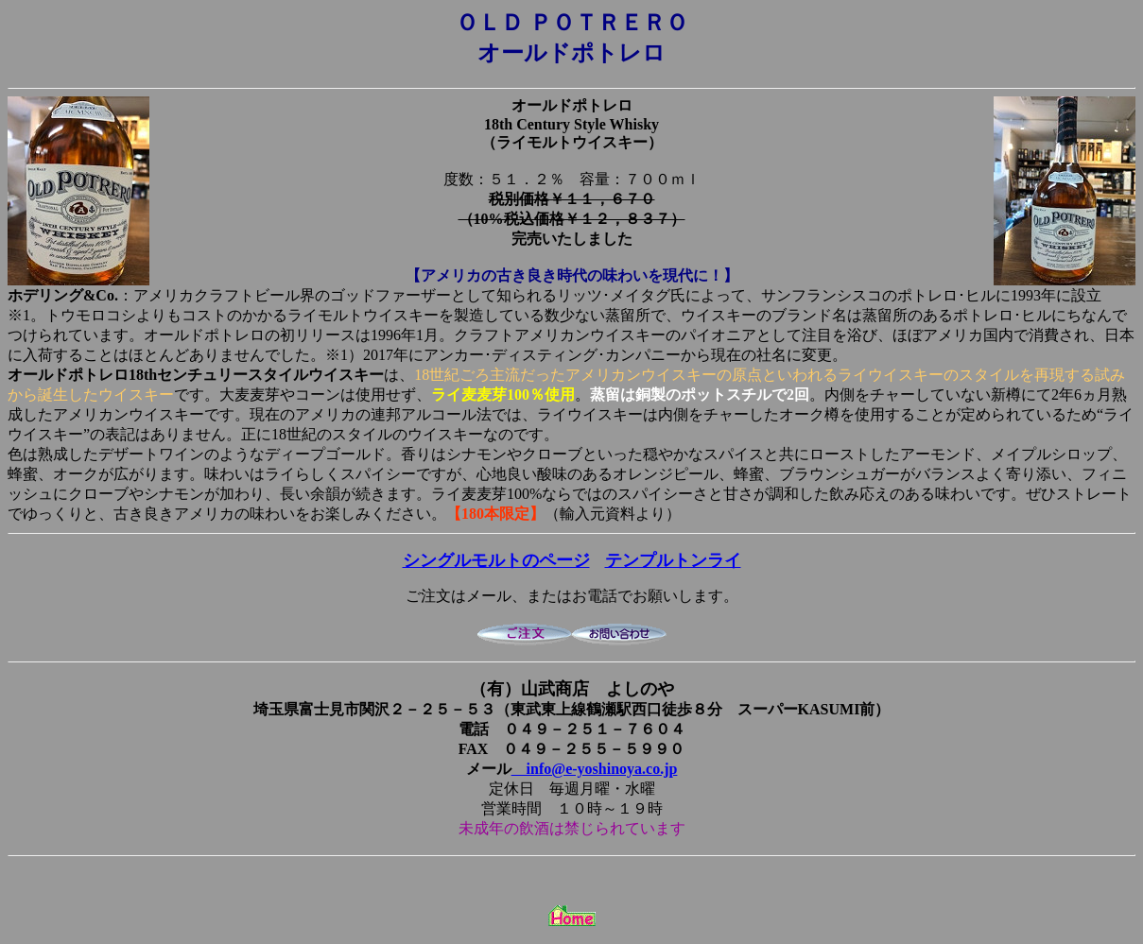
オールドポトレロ (571, 105)
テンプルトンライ (673, 560)
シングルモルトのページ (496, 560)
